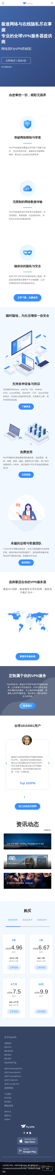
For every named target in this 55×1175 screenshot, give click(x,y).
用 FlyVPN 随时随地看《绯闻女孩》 (20, 883)
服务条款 (7, 1055)
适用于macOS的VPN (12, 1072)
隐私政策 (7, 1059)
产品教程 (7, 1094)
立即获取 (26, 475)
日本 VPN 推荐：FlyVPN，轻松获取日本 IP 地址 (25, 844)
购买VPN (7, 1047)
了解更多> (47, 830)
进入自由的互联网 (27, 806)
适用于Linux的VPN (11, 1084)
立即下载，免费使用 (27, 297)
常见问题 (7, 1098)
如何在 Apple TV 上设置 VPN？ (19, 863)
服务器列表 (8, 1051)
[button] (6, 763)
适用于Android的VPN (12, 1076)
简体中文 (7, 1112)
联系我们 (26, 562)
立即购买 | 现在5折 (16, 60)
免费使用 (7, 1043)
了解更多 (26, 406)
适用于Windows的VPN (13, 1069)
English (7, 1119)
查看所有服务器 (27, 656)
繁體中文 (7, 1115)
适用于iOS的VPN (11, 1080)
